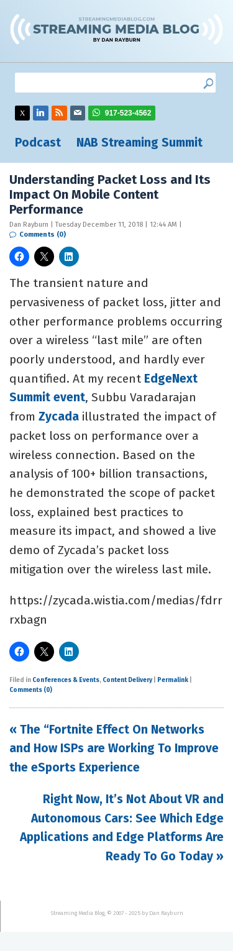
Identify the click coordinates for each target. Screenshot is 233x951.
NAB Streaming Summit (139, 142)
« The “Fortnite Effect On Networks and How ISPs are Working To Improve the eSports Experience (114, 748)
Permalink (172, 680)
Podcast (38, 142)
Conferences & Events (65, 680)
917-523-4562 (128, 113)
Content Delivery (127, 680)
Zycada (59, 416)
